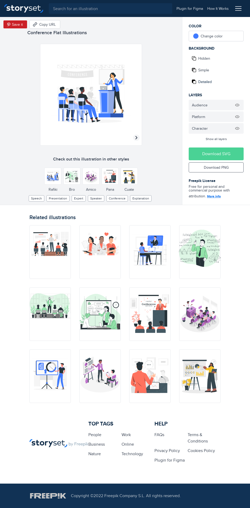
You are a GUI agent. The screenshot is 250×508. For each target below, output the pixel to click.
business (96, 444)
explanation (140, 198)
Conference (117, 198)
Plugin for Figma (169, 460)
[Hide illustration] (237, 105)
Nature (94, 454)
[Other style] (52, 176)
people (94, 435)
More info (214, 196)
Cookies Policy (201, 451)
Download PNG (216, 167)
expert (78, 198)
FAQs (159, 435)
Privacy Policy (167, 451)
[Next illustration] (136, 137)
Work (126, 435)
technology (132, 454)
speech (36, 198)
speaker (96, 198)
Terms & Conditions (198, 438)
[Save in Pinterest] (15, 24)
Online (128, 444)
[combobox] (110, 8)
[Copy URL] (44, 24)
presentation (58, 198)
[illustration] (50, 252)
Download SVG (216, 154)
